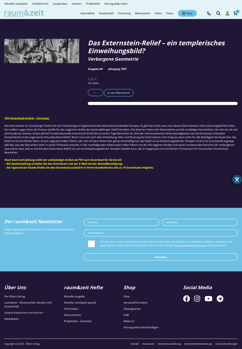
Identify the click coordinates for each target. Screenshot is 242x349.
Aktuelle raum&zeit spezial (80, 302)
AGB (126, 315)
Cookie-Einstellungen (226, 343)
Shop (126, 296)
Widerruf (128, 321)
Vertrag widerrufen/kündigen (141, 327)
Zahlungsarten (132, 308)
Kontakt (135, 343)
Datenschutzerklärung (169, 343)
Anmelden (160, 257)
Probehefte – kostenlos (78, 321)
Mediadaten (11, 319)
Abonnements (72, 315)
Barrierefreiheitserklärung (198, 343)
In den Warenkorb (119, 92)
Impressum (148, 343)
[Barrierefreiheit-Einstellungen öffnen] (237, 180)
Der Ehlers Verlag (14, 296)
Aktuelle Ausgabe (74, 296)
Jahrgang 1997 (117, 69)
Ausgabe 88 (95, 69)
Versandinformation (135, 302)
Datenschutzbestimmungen (190, 245)
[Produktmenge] (95, 92)
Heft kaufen (71, 308)
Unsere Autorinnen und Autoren (23, 312)
